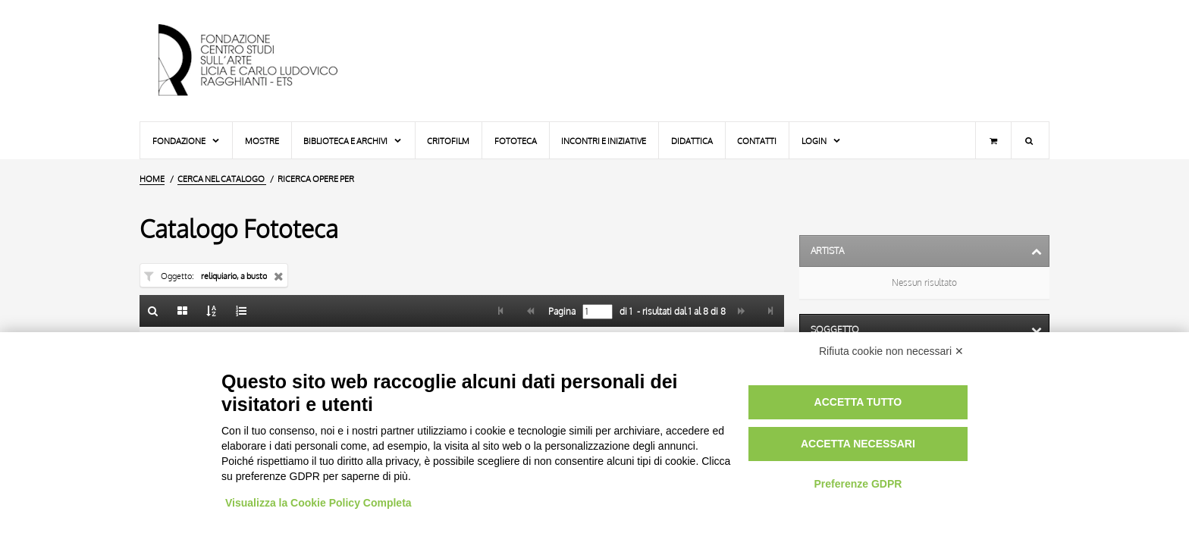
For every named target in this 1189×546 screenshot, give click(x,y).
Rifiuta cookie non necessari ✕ (891, 351)
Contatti (756, 141)
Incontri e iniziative (603, 141)
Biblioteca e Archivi (353, 141)
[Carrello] (993, 140)
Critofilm (448, 141)
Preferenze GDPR (858, 484)
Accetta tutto (858, 402)
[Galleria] (182, 311)
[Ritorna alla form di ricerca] (153, 311)
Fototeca (515, 141)
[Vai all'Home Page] (261, 60)
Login (822, 141)
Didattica (692, 141)
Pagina (561, 311)
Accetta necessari (858, 444)
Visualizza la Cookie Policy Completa (318, 503)
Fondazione (186, 141)
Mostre (262, 141)
